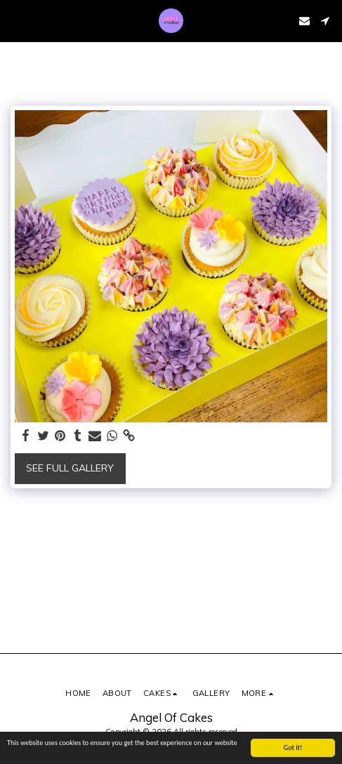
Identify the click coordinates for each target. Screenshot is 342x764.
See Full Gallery (70, 468)
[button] (15, 20)
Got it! (293, 747)
